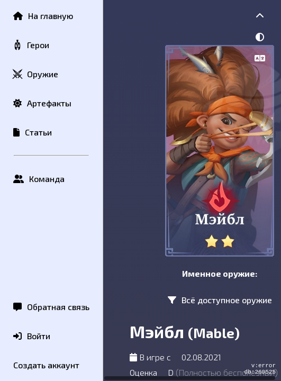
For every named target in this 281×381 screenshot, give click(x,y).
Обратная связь (51, 307)
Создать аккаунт (46, 365)
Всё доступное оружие (220, 300)
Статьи (32, 132)
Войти (31, 336)
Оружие (35, 74)
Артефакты (42, 103)
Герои (30, 45)
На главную (43, 16)
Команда (39, 179)
